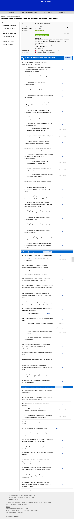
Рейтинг (4, 23)
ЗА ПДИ (12, 12)
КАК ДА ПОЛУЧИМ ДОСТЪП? (29, 12)
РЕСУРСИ (62, 12)
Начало (3, 16)
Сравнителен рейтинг (8, 41)
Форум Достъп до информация (14, 512)
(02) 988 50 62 (12, 497)
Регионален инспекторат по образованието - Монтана (30, 18)
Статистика (5, 39)
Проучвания (10, 16)
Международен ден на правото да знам (17, 508)
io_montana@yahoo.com (41, 26)
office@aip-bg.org (13, 499)
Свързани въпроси (7, 44)
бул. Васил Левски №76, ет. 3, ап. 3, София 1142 (22, 495)
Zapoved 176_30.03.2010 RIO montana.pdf (48, 50)
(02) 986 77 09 (30, 497)
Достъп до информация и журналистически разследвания (22, 510)
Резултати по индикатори (9, 25)
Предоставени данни (8, 36)
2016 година (17, 16)
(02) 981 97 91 (21, 497)
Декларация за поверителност (19, 504)
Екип (7, 504)
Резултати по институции (9, 28)
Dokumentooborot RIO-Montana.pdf (46, 52)
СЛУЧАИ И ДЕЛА (48, 12)
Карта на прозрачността (9, 31)
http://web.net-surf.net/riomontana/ (43, 23)
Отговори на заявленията (9, 33)
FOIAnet (8, 514)
